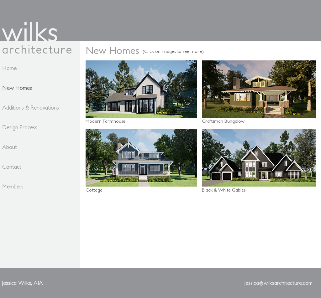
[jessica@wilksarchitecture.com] (278, 283)
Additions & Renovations (24, 107)
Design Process (19, 127)
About (9, 147)
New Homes (17, 88)
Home (9, 68)
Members (13, 186)
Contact (11, 166)
